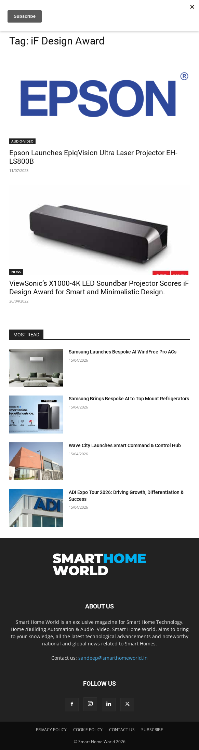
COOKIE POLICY (88, 730)
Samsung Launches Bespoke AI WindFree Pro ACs (122, 351)
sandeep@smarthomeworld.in (113, 658)
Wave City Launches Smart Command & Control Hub (125, 445)
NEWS (16, 271)
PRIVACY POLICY (51, 730)
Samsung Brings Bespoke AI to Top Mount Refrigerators (129, 398)
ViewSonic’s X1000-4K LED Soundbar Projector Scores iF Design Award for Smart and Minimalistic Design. (99, 287)
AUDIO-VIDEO (22, 141)
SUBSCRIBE (152, 730)
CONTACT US (122, 730)
